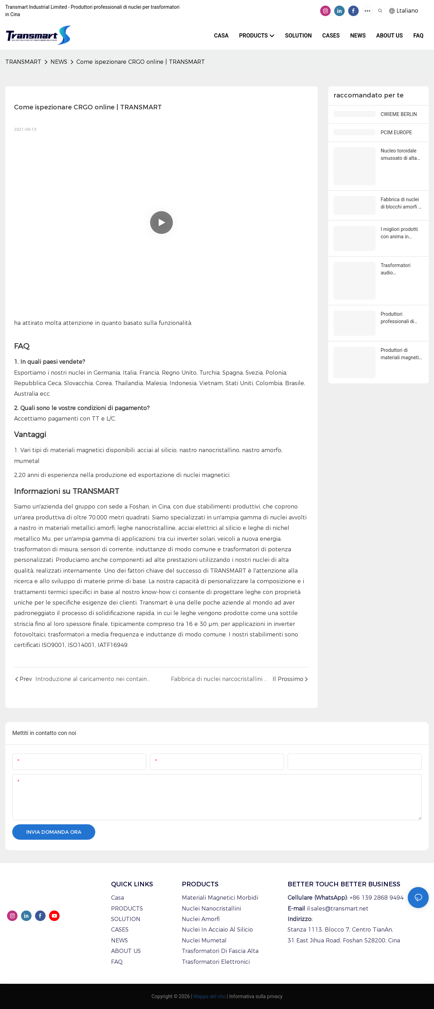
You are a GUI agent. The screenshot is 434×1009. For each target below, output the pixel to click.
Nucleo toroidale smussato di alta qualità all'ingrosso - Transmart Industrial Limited (401, 155)
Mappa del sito (209, 996)
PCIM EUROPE (396, 132)
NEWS (58, 62)
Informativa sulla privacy (256, 996)
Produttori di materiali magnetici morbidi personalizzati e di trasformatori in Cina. (402, 354)
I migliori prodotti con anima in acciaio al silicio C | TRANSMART (401, 233)
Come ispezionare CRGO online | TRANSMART (140, 62)
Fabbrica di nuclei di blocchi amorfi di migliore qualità (401, 204)
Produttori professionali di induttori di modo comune (399, 318)
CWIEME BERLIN (399, 114)
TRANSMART (23, 62)
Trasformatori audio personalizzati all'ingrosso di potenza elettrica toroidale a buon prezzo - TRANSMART (399, 270)
